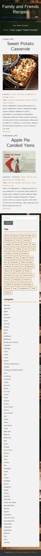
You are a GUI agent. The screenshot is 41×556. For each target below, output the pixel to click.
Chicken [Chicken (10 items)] (25, 244)
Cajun (6, 351)
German (6, 401)
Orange (6, 447)
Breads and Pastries (11, 342)
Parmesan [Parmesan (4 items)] (8, 275)
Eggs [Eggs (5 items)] (23, 258)
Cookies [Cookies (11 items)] (18, 249)
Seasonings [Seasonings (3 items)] (27, 284)
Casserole (10, 100)
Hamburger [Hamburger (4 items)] (14, 262)
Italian (6, 419)
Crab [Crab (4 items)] (32, 249)
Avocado (7, 324)
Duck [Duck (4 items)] (16, 253)
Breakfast (7, 345)
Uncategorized (9, 521)
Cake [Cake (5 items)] (18, 240)
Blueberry (7, 339)
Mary (23, 180)
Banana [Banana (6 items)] (15, 236)
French (6, 395)
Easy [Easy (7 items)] (17, 258)
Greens (6, 410)
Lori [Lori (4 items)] (22, 266)
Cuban (6, 382)
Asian (6, 321)
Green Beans (8, 407)
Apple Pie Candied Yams (20, 143)
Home (5, 30)
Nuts (5, 441)
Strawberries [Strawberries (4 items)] (24, 288)
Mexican (7, 435)
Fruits (6, 398)
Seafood (7, 496)
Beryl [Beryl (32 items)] (23, 236)
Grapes (6, 404)
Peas (5, 459)
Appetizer (7, 308)
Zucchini (7, 542)
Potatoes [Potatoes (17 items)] (27, 280)
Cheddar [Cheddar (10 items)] (8, 244)
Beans (6, 330)
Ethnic (6, 388)
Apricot (6, 315)
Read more (6, 131)
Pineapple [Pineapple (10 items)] (16, 280)
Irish (5, 416)
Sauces (6, 493)
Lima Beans (8, 425)
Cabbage (7, 348)
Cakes (6, 355)
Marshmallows (20, 100)
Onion (6, 444)
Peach (6, 456)
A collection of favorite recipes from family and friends (20, 11)
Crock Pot (7, 379)
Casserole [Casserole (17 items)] (26, 240)
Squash (6, 512)
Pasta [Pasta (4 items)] (17, 275)
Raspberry (7, 487)
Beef (5, 333)
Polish (6, 472)
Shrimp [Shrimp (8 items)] (7, 288)
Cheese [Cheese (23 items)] (17, 244)
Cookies (6, 367)
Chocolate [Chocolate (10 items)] (8, 249)
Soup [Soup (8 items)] (15, 288)
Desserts (7, 385)
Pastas (6, 453)
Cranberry (7, 376)
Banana (6, 327)
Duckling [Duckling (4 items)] (24, 253)
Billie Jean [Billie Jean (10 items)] (31, 236)
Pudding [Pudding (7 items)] (8, 284)
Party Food (8, 450)
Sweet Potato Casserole (20, 46)
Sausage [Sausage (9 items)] (17, 284)
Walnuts (7, 533)
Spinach (6, 509)
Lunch (6, 428)
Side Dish (20, 94)
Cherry (6, 361)
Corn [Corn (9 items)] (26, 249)
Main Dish (7, 432)
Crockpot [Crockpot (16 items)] (8, 253)
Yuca (5, 539)
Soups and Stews (10, 502)
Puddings (7, 481)
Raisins (28, 183)
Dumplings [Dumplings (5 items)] (8, 258)
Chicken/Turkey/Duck (11, 364)
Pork (5, 475)
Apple (23, 177)
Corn (5, 373)
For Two (7, 391)
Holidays (18, 183)
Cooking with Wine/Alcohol (13, 370)
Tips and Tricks (9, 518)
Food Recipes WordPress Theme (25, 552)
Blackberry (7, 336)
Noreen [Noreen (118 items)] (27, 271)
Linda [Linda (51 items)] (16, 266)
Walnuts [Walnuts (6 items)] (8, 293)
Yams (12, 186)
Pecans (13, 94)
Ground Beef (8, 413)
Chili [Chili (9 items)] (33, 244)
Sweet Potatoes (8, 103)
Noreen (12, 97)
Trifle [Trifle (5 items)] (33, 288)
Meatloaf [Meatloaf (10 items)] (19, 271)
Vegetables (8, 524)
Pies (5, 465)
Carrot (6, 358)
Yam (26, 94)
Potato (6, 478)
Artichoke (7, 318)
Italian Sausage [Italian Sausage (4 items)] (26, 262)
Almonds (7, 305)
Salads (6, 490)
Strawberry (7, 515)
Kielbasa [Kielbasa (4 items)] (8, 266)
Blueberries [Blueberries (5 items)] (9, 240)
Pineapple (7, 468)
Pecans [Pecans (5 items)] (7, 280)
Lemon (6, 422)
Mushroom (7, 438)
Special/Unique (9, 505)
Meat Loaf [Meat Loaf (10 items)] (8, 271)
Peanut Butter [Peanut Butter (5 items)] (28, 275)
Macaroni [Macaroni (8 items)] (30, 266)
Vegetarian (8, 527)
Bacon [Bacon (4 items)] (7, 236)
